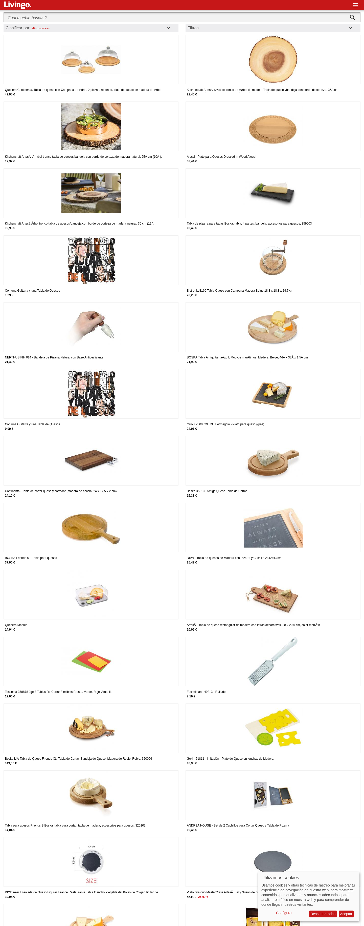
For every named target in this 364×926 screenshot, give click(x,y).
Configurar (284, 913)
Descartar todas (322, 914)
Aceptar (346, 914)
